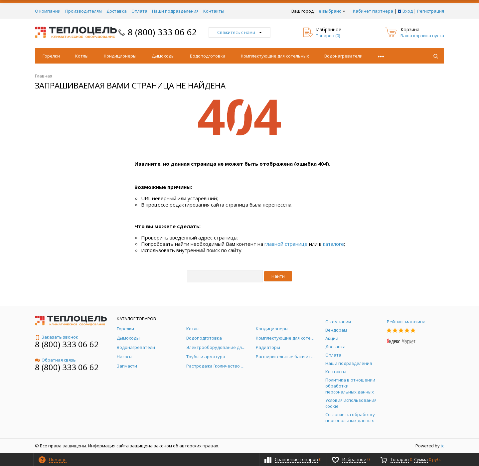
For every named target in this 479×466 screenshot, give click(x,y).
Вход (407, 11)
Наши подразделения (175, 11)
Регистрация (430, 11)
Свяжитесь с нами (239, 32)
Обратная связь (55, 360)
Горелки (51, 56)
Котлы (81, 56)
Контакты (213, 11)
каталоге (333, 243)
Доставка (116, 11)
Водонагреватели (343, 56)
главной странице (286, 243)
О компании (48, 11)
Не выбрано (330, 11)
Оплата (139, 11)
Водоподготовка (208, 56)
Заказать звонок (56, 337)
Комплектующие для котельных (275, 56)
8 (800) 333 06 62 (162, 32)
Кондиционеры (120, 56)
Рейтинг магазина (406, 322)
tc (442, 446)
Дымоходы (163, 56)
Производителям (83, 11)
